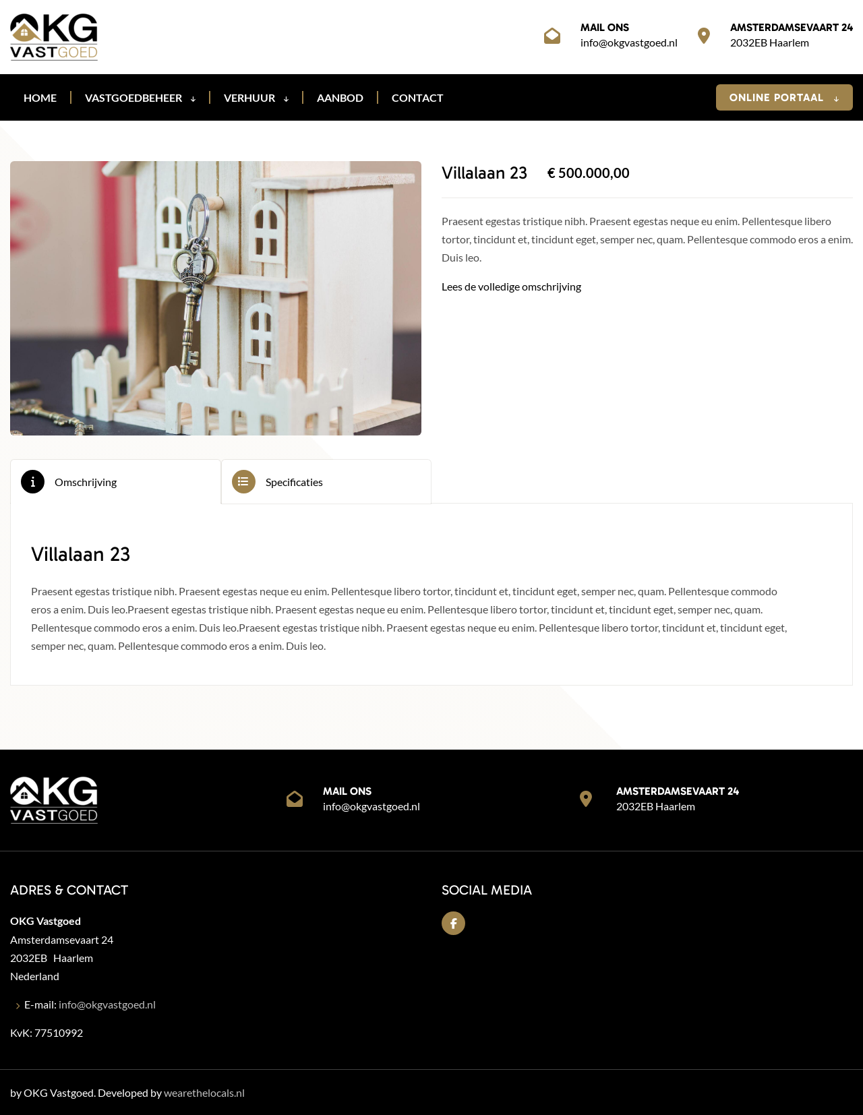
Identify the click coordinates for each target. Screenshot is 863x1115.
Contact (418, 97)
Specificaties (294, 481)
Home (40, 97)
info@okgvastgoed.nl (629, 42)
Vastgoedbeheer (140, 97)
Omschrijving (86, 481)
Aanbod (340, 97)
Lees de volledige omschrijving (511, 286)
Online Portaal (784, 97)
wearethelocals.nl (204, 1092)
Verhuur (256, 97)
